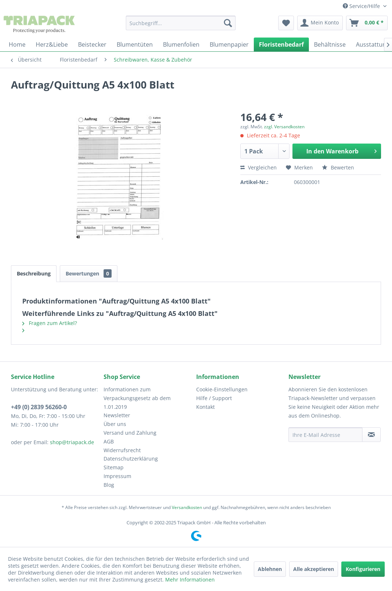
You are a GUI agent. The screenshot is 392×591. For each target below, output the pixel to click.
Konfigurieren (363, 568)
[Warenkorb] (367, 23)
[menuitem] (181, 23)
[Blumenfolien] (181, 44)
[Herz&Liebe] (52, 44)
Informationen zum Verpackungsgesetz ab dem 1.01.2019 (137, 398)
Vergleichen (258, 167)
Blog (109, 484)
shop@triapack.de (72, 442)
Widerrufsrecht (122, 450)
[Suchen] (228, 23)
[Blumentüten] (135, 44)
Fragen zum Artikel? (49, 323)
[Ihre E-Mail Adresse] (325, 434)
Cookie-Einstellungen (222, 389)
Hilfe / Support (214, 398)
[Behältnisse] (330, 44)
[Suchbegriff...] (181, 23)
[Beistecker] (92, 44)
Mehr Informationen (190, 579)
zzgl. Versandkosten (284, 127)
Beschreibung (34, 273)
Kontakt (205, 406)
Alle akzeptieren (313, 568)
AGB (109, 441)
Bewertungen (89, 273)
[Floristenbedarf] (281, 44)
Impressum (117, 476)
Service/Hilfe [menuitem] (362, 6)
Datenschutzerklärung (131, 458)
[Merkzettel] (286, 23)
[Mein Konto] (320, 23)
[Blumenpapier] (229, 44)
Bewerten (338, 167)
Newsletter (117, 415)
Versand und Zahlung (130, 432)
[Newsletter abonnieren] (371, 434)
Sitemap (114, 467)
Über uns (115, 423)
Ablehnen (270, 568)
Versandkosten (187, 507)
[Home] (17, 44)
